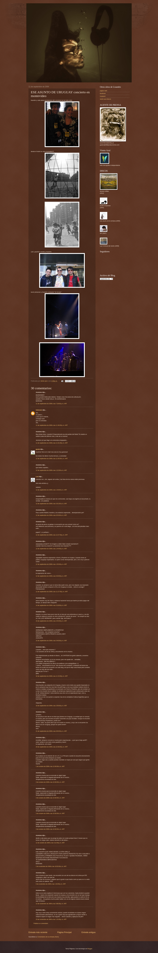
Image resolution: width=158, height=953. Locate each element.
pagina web (103, 91)
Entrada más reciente (38, 932)
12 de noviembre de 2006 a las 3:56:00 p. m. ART (51, 903)
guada (38, 449)
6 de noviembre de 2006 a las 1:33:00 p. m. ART (51, 884)
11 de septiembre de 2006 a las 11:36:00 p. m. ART (52, 425)
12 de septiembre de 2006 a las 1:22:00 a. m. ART (51, 470)
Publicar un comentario (41, 923)
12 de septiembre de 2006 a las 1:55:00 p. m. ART (51, 564)
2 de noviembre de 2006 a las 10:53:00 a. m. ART (51, 866)
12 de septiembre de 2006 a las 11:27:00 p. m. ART (52, 591)
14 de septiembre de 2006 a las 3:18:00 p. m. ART (51, 605)
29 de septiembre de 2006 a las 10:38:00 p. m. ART (52, 747)
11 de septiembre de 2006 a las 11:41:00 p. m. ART (52, 443)
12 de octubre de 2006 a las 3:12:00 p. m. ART (50, 843)
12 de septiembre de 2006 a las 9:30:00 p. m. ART (51, 576)
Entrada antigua (88, 932)
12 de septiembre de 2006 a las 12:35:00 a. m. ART (52, 458)
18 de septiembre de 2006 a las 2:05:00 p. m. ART (51, 705)
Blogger (89, 948)
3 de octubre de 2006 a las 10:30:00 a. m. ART (50, 782)
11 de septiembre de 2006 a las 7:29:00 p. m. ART (51, 403)
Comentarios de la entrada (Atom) (48, 937)
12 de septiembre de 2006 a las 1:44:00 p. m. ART (51, 548)
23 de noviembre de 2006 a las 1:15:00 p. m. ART (51, 919)
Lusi (37, 476)
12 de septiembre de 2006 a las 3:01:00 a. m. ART (51, 503)
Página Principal (64, 932)
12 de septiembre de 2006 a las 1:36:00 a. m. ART (51, 490)
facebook (103, 93)
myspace (103, 96)
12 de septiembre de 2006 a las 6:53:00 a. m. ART (51, 515)
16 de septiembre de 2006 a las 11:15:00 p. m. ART (52, 676)
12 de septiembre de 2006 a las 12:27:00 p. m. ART (52, 535)
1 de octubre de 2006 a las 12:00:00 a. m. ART (50, 766)
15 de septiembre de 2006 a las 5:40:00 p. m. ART (51, 640)
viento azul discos (105, 99)
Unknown (39, 410)
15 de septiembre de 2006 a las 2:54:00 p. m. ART (51, 621)
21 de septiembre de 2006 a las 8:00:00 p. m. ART (51, 731)
